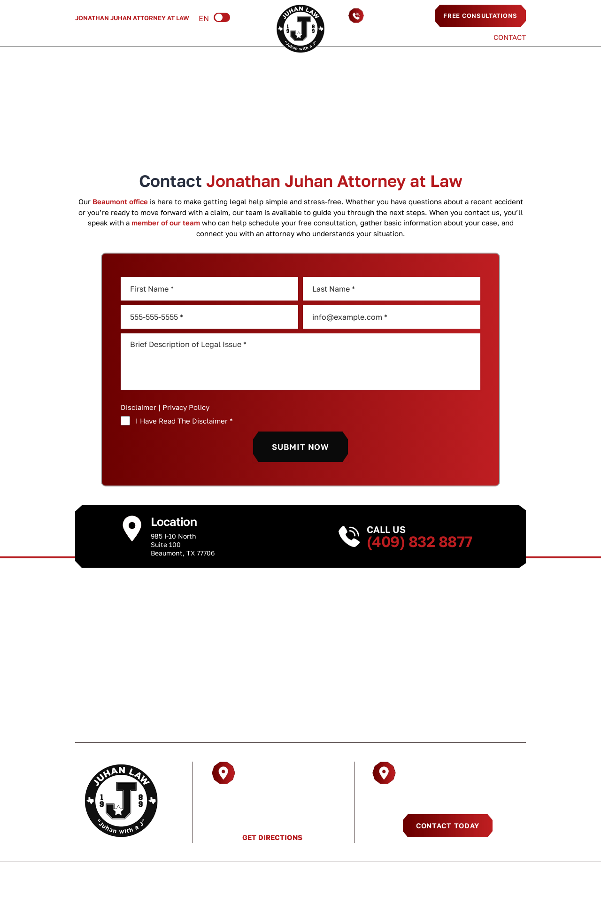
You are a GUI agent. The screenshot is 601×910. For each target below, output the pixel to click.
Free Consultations (480, 15)
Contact (509, 37)
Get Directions (272, 837)
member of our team (165, 222)
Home (280, 115)
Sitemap (435, 877)
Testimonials (449, 37)
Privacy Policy (185, 407)
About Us (142, 725)
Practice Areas (147, 36)
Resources (217, 36)
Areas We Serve (374, 37)
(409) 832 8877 (397, 15)
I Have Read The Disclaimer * (184, 420)
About (87, 36)
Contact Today (447, 825)
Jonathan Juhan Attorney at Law (132, 18)
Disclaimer (138, 407)
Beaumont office (120, 201)
